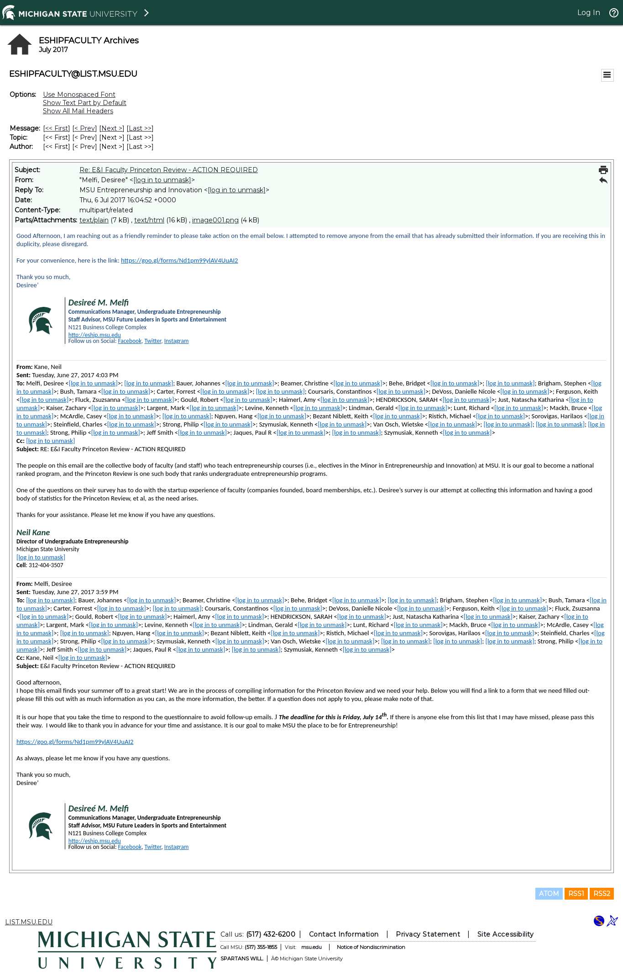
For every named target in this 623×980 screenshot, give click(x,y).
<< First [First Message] (56, 128)
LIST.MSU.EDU (28, 922)
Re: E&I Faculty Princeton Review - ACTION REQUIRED (168, 170)
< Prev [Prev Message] (84, 128)
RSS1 (576, 894)
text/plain (94, 220)
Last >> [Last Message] (140, 128)
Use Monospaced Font (79, 94)
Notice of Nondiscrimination (370, 947)
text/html (149, 220)
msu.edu (311, 947)
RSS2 (601, 894)
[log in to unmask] (162, 180)
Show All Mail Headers (78, 111)
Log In (588, 12)
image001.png (215, 220)
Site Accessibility (505, 934)
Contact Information (343, 934)
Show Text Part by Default (84, 103)
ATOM (549, 894)
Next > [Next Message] (111, 128)
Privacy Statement (428, 934)
